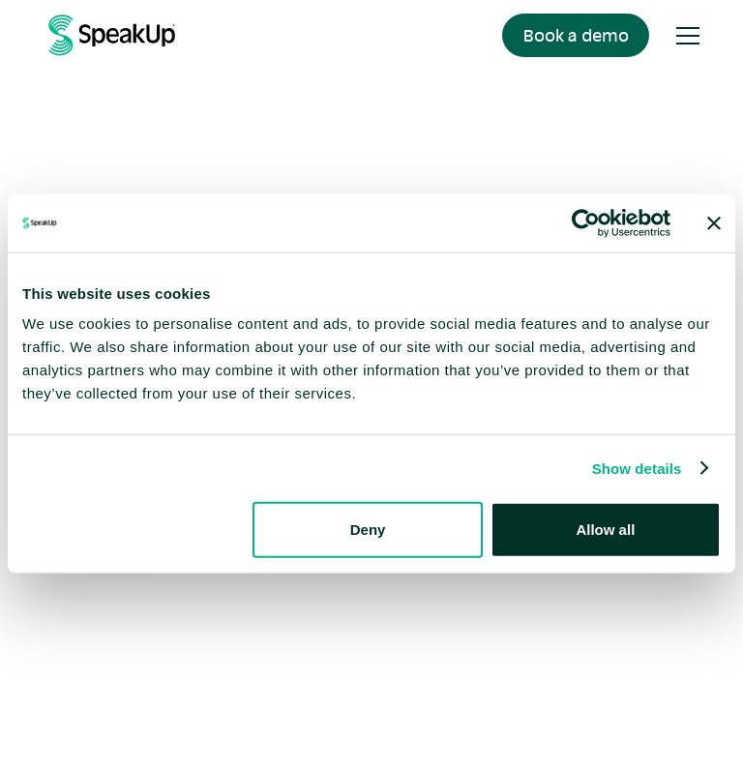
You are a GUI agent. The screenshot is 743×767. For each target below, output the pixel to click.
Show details (637, 467)
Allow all (605, 529)
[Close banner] (714, 222)
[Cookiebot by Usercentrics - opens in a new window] (585, 222)
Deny (368, 529)
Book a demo (576, 35)
